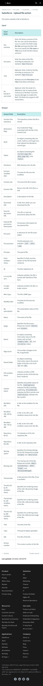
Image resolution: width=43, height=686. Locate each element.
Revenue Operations (30, 600)
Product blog (6, 594)
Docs (3, 609)
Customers (27, 641)
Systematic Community (10, 619)
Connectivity (6, 10)
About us (26, 637)
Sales (25, 578)
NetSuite (5, 647)
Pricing (4, 578)
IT (23, 591)
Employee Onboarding (31, 616)
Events (25, 657)
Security (5, 587)
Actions (35, 10)
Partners (26, 654)
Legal (21, 665)
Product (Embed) (29, 594)
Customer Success (8, 612)
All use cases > (28, 629)
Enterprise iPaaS (28, 622)
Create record (34, 553)
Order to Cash (28, 612)
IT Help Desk (27, 625)
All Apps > (5, 657)
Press (25, 647)
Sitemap (26, 665)
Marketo (5, 644)
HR (24, 575)
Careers (25, 650)
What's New (6, 581)
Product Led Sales (29, 609)
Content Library (7, 616)
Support (26, 587)
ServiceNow (6, 650)
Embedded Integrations (31, 619)
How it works (6, 575)
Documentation (7, 591)
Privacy (15, 665)
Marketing (26, 581)
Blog (24, 644)
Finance (25, 584)
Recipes (4, 584)
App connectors (18, 10)
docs (8, 3)
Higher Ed (26, 597)
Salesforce (27, 10)
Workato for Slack (8, 622)
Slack (4, 641)
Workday (5, 654)
